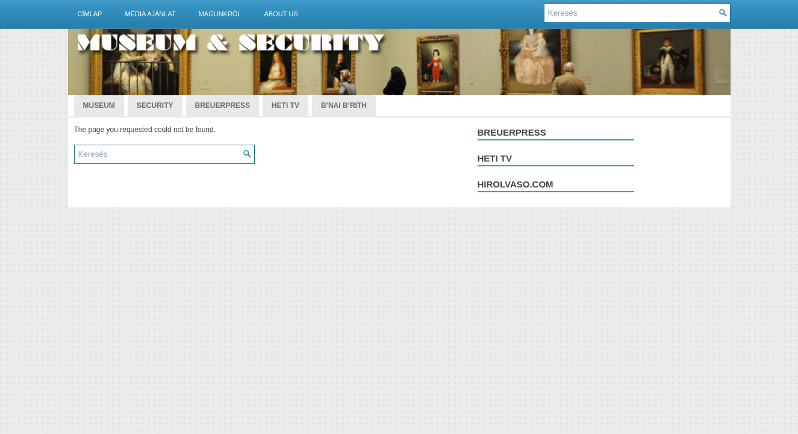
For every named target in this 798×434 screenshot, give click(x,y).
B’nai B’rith (344, 105)
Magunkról (220, 13)
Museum (99, 105)
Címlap (90, 13)
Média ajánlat (150, 13)
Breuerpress (512, 132)
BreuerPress (222, 105)
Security (155, 105)
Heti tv (495, 158)
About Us (281, 13)
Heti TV (285, 105)
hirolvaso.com (515, 184)
